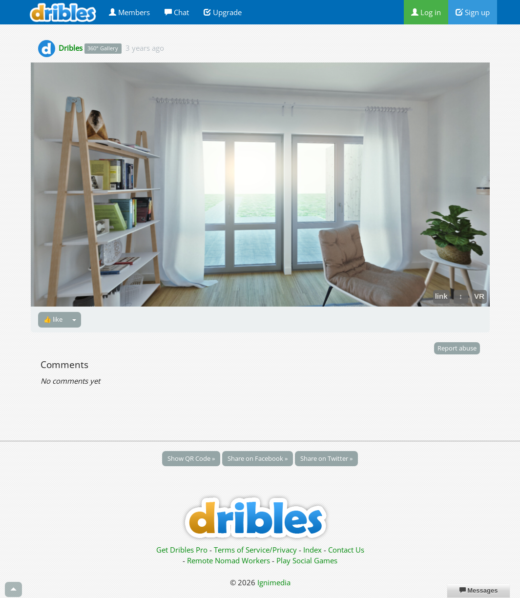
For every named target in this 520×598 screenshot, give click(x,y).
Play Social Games (306, 560)
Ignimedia (274, 582)
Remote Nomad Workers (229, 560)
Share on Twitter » (326, 458)
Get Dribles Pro (182, 550)
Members (129, 12)
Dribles (71, 48)
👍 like (52, 319)
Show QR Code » (191, 458)
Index (312, 550)
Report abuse (457, 348)
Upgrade (223, 12)
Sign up (473, 12)
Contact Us (346, 550)
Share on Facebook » (258, 458)
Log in (426, 12)
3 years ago (144, 48)
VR (479, 296)
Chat (177, 12)
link (441, 296)
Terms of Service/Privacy (255, 550)
